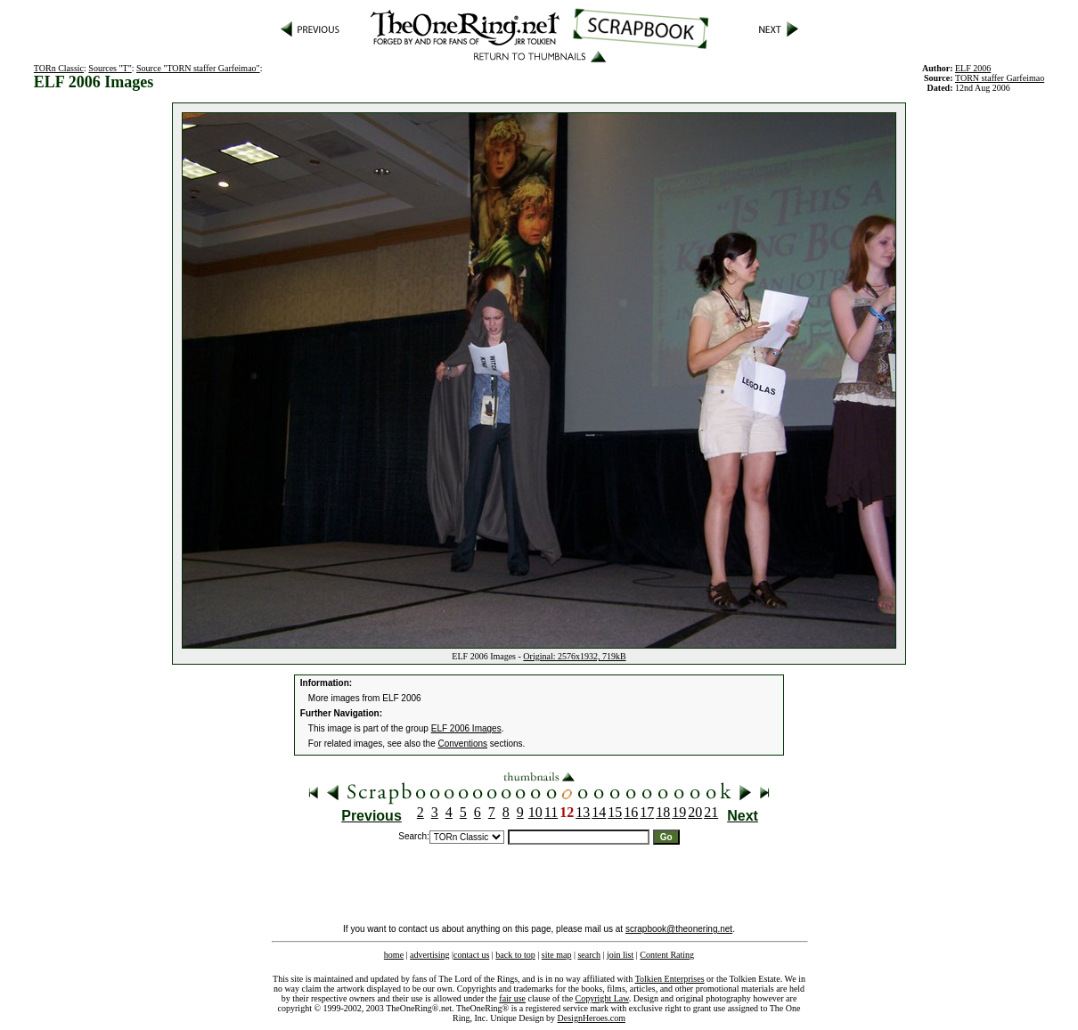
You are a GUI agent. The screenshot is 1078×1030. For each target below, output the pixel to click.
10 (535, 812)
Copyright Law (602, 998)
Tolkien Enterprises (670, 979)
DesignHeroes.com (591, 1018)
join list (620, 955)
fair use (512, 998)
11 (551, 812)
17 (647, 812)
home (394, 955)
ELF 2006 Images (466, 728)
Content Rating (667, 955)
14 (599, 812)
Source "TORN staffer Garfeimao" (198, 68)
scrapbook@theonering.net (678, 929)
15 (615, 812)
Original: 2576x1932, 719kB (574, 656)
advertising (429, 955)
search (588, 955)
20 (695, 812)
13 (583, 812)
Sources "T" (109, 68)
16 (631, 812)
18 (663, 812)
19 (679, 812)
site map (557, 955)
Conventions (463, 743)
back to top (515, 955)
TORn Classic (59, 68)
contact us (471, 955)
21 (711, 812)
